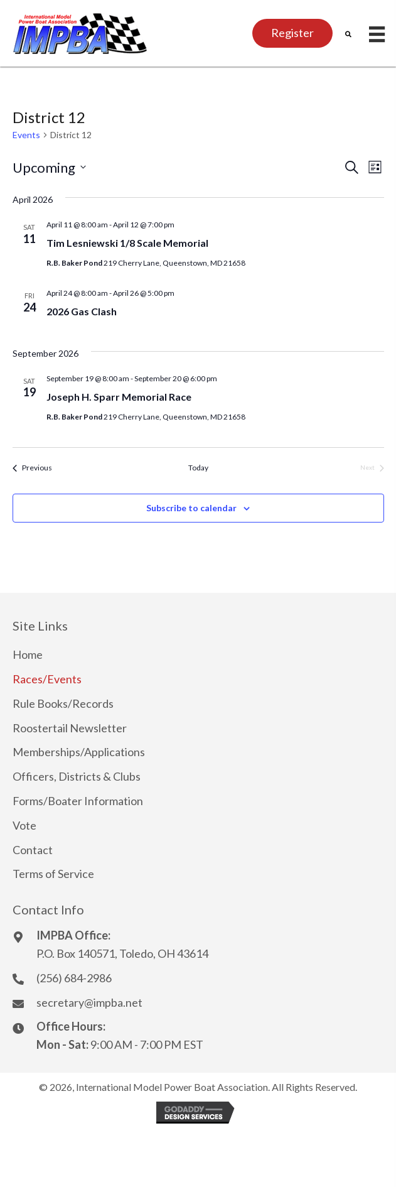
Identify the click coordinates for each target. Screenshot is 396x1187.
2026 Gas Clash (81, 311)
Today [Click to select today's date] (198, 467)
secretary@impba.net (89, 1002)
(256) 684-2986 (74, 978)
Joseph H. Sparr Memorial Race (118, 397)
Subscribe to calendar (191, 508)
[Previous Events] (32, 468)
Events (26, 134)
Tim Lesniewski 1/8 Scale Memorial (127, 243)
